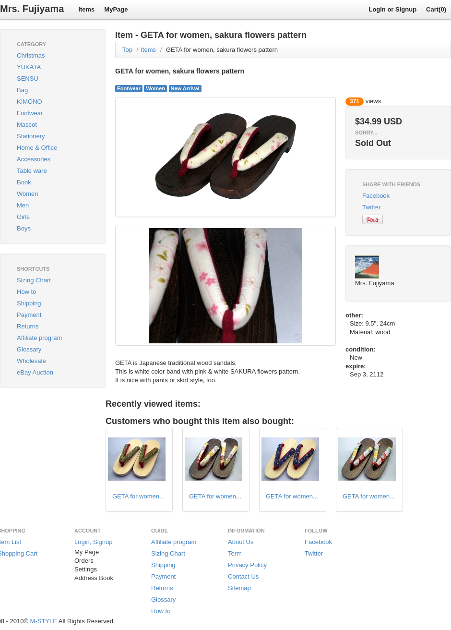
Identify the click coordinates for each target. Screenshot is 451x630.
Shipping (29, 303)
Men (23, 205)
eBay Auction (35, 372)
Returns (28, 326)
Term (235, 553)
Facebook (376, 195)
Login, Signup (93, 541)
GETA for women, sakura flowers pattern (222, 49)
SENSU (27, 78)
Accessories (33, 159)
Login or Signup (392, 9)
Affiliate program (39, 337)
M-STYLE (43, 621)
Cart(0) (436, 9)
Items (86, 9)
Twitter (371, 207)
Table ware (32, 170)
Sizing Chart (34, 280)
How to (26, 291)
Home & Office (37, 147)
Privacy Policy (247, 565)
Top (127, 49)
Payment (29, 314)
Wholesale (31, 360)
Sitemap (239, 588)
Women (27, 193)
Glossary (29, 349)
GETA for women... (138, 496)
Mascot (27, 124)
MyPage (116, 9)
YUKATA (29, 67)
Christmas (31, 55)
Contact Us (243, 576)
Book (24, 182)
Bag (22, 90)
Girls (23, 216)
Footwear (30, 113)
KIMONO (29, 101)
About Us (240, 541)
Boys (24, 228)
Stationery (31, 136)
